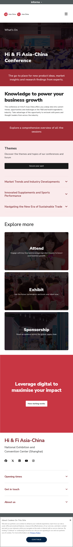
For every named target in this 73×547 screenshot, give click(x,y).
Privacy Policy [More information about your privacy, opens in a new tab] (35, 533)
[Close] (70, 520)
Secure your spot (36, 166)
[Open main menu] (67, 14)
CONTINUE (36, 539)
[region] (36, 532)
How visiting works (36, 403)
